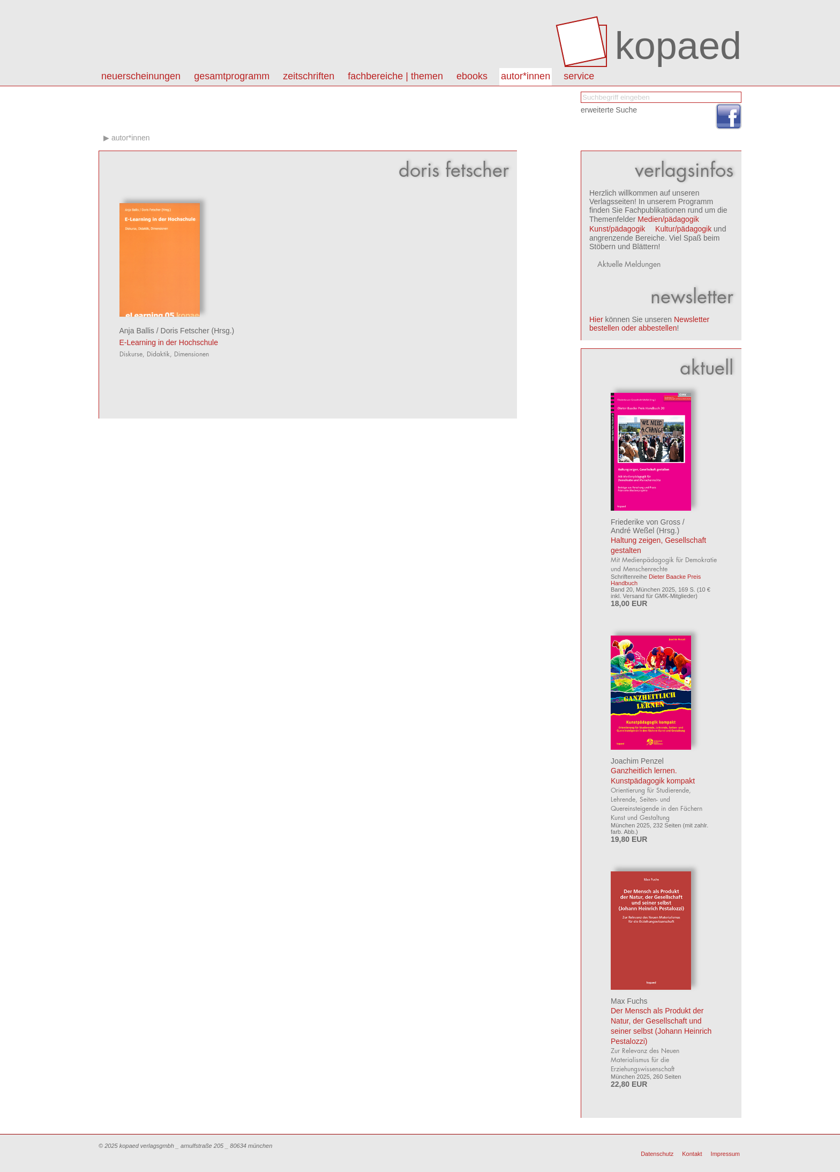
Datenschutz (657, 1154)
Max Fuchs (629, 1001)
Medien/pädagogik (668, 219)
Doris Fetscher (185, 330)
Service (579, 76)
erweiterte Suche (609, 110)
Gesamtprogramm (231, 76)
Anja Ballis (136, 330)
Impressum (725, 1154)
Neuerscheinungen (141, 76)
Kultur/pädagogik (683, 229)
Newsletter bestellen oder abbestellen (649, 323)
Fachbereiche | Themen (395, 76)
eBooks (472, 76)
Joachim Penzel (637, 761)
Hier (596, 319)
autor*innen (525, 76)
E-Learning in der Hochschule (168, 342)
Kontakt (692, 1154)
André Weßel (632, 530)
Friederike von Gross (645, 522)
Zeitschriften (308, 76)
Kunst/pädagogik (617, 229)
